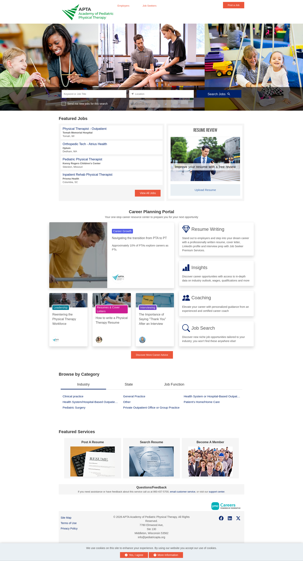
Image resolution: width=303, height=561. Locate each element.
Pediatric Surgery (74, 407)
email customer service (182, 491)
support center (216, 491)
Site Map (66, 517)
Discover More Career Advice (152, 354)
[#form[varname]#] (92, 461)
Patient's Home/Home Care (202, 402)
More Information (166, 555)
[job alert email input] (161, 104)
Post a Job (233, 5)
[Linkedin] (230, 518)
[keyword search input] (94, 94)
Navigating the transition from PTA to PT (139, 238)
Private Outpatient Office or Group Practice (151, 407)
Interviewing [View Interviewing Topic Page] (147, 307)
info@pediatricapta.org (151, 537)
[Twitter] (238, 518)
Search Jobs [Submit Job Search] (219, 94)
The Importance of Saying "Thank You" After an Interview (152, 319)
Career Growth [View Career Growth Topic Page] (122, 231)
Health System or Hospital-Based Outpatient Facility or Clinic (213, 396)
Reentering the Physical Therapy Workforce (64, 319)
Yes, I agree (134, 555)
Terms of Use (69, 523)
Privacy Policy (69, 528)
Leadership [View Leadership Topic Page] (61, 307)
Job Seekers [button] (149, 5)
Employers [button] (123, 5)
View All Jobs (148, 193)
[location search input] (161, 94)
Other (126, 402)
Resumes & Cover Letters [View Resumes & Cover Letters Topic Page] (108, 309)
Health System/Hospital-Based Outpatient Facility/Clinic (92, 402)
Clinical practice (73, 396)
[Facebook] (221, 518)
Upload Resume (205, 190)
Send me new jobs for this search (87, 103)
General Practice (134, 396)
